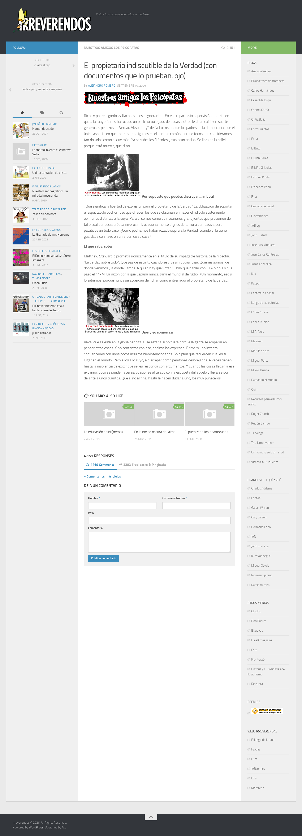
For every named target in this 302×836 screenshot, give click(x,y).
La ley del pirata (43, 168)
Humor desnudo (43, 129)
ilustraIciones (259, 216)
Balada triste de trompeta (267, 81)
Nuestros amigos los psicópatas (111, 48)
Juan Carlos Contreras (265, 254)
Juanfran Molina (261, 264)
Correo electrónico (174, 498)
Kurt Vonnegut (260, 556)
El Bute (255, 148)
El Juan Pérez (259, 158)
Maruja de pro (260, 351)
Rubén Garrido (260, 423)
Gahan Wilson (260, 508)
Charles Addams (261, 488)
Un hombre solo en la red (267, 452)
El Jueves (257, 630)
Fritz (254, 197)
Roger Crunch (260, 414)
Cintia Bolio (258, 119)
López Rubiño (260, 322)
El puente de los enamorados (206, 432)
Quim (254, 389)
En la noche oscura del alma (154, 432)
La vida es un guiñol (45, 324)
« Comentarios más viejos (102, 476)
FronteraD (258, 659)
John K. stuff (259, 235)
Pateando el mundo (264, 380)
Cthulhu (256, 611)
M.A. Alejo (257, 332)
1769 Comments (100, 465)
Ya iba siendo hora (44, 214)
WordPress (36, 827)
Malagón (257, 341)
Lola (253, 778)
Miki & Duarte (260, 370)
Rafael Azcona (260, 585)
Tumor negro (41, 278)
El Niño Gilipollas (261, 168)
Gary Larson (259, 517)
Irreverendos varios (46, 186)
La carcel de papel (262, 293)
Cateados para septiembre (50, 296)
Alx (64, 827)
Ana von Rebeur (261, 71)
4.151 (228, 48)
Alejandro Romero (101, 85)
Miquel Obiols (260, 565)
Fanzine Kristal (260, 177)
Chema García (260, 110)
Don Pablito (258, 621)
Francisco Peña (261, 187)
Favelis (255, 749)
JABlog (255, 225)
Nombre (94, 498)
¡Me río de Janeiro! (44, 124)
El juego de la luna (262, 740)
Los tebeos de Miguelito (48, 251)
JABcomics (258, 769)
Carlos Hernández (262, 90)
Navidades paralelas (46, 273)
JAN (253, 537)
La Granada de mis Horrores (50, 234)
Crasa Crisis (39, 283)
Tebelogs (257, 433)
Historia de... (40, 145)
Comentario (95, 528)
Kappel (255, 283)
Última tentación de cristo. (49, 173)
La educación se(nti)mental (104, 432)
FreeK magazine (261, 640)
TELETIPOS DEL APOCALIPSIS (49, 209)
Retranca (257, 684)
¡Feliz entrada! (41, 333)
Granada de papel (262, 206)
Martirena (257, 788)
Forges (255, 498)
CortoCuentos (260, 129)
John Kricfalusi (260, 546)
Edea (254, 139)
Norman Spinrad (261, 575)
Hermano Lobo (261, 527)
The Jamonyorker (262, 443)
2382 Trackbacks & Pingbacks (143, 465)
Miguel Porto (259, 360)
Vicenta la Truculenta (264, 462)
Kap (253, 274)
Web (91, 513)
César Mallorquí (261, 100)
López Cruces (260, 312)
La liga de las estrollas (265, 303)
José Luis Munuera (263, 245)
